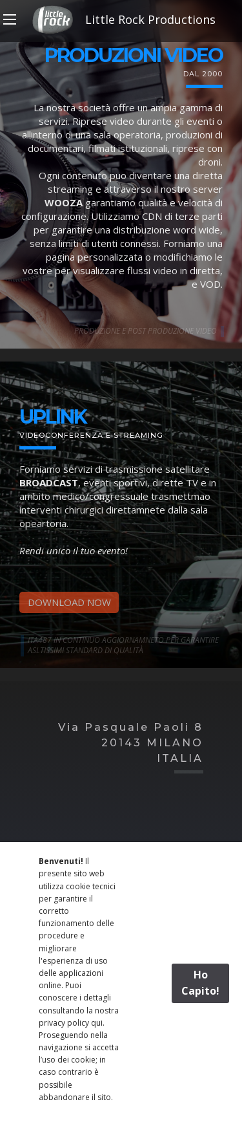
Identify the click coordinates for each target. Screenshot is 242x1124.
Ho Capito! (200, 983)
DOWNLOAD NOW (69, 602)
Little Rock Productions (121, 19)
